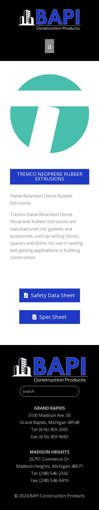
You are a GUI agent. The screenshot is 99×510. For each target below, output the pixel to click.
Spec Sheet (53, 316)
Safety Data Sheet (53, 295)
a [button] (49, 46)
